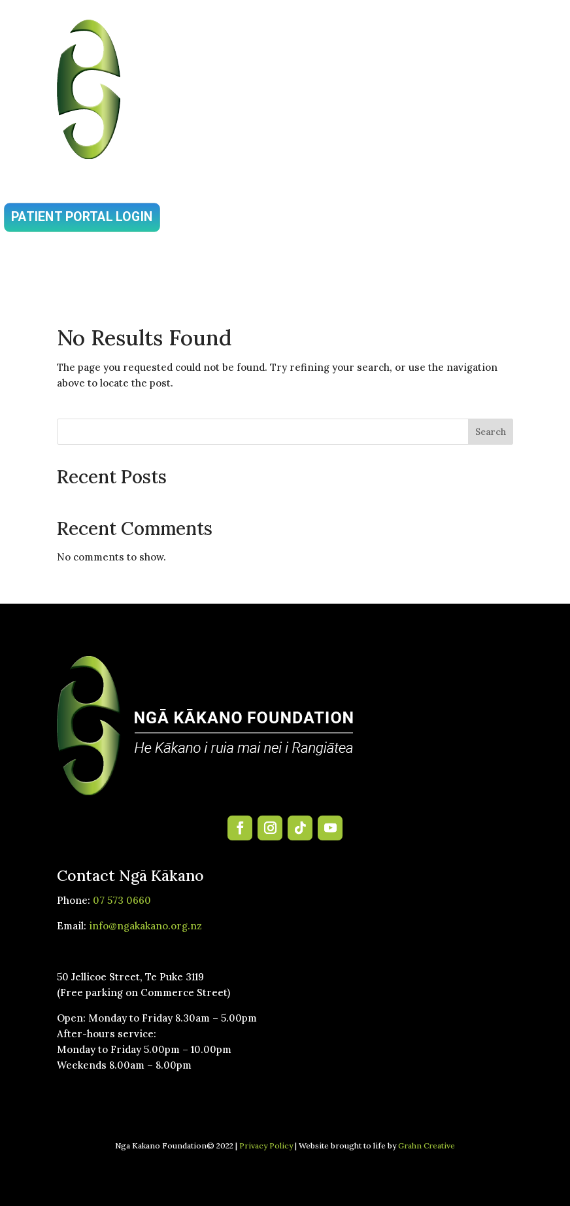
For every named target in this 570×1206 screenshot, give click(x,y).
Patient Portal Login (82, 216)
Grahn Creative (426, 1145)
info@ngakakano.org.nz (145, 926)
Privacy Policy (266, 1145)
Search (490, 432)
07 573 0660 (122, 900)
